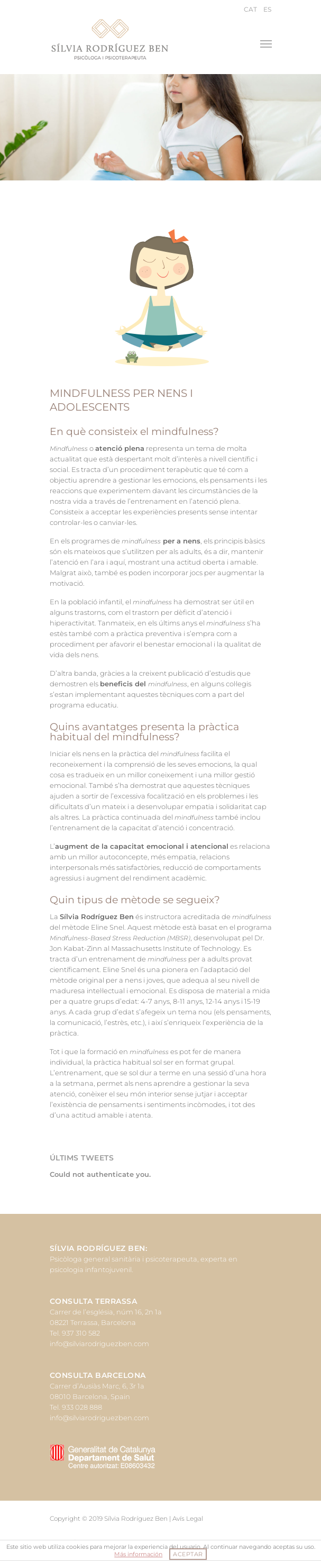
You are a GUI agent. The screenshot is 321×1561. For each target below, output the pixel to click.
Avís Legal (187, 1518)
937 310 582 (81, 1333)
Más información (138, 1554)
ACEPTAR (188, 1554)
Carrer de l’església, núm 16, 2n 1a (106, 1312)
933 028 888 (82, 1407)
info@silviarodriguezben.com (99, 1343)
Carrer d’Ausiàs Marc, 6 (88, 1386)
